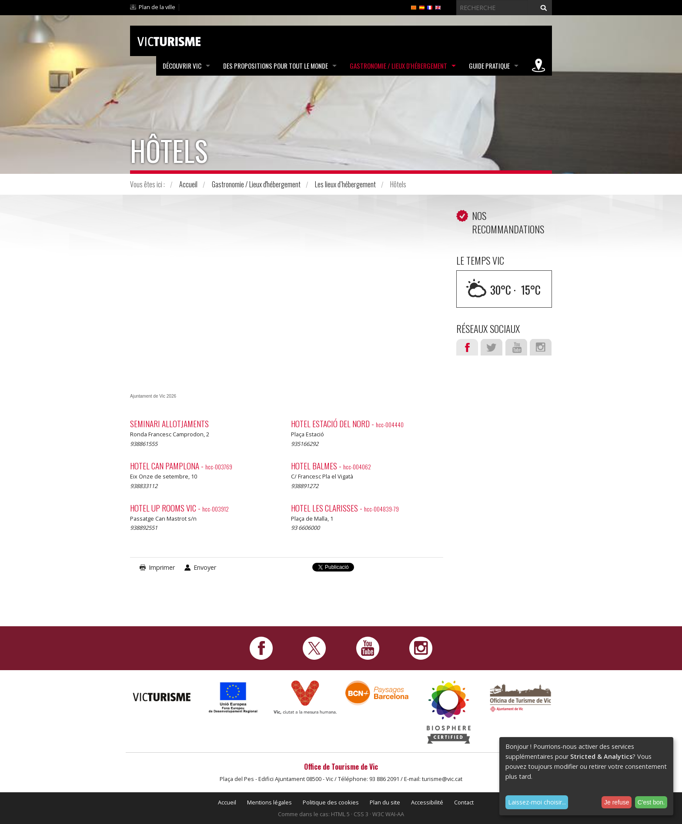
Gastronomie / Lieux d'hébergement (398, 65)
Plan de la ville (157, 7)
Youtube (516, 347)
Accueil (188, 184)
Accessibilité (427, 802)
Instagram (541, 347)
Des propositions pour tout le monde (275, 65)
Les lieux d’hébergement (345, 184)
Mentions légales (269, 802)
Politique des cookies (331, 802)
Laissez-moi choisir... (537, 802)
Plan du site (385, 802)
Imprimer (162, 567)
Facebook (467, 347)
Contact (464, 802)
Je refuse (616, 802)
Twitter (491, 347)
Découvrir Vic (182, 65)
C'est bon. (651, 802)
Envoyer (205, 567)
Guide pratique (489, 65)
